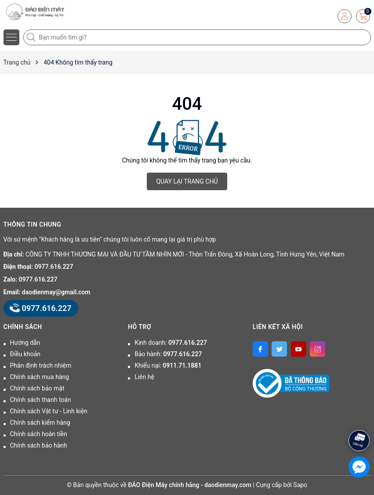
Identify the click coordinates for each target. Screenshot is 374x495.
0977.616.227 (54, 266)
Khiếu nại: (167, 365)
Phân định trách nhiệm (41, 365)
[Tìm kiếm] (32, 37)
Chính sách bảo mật (37, 388)
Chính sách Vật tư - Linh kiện (48, 411)
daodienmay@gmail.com (56, 292)
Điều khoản (25, 354)
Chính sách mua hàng (39, 376)
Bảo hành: (168, 354)
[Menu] (11, 37)
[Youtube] (298, 349)
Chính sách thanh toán (40, 399)
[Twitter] (279, 349)
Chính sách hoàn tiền (38, 433)
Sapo (300, 484)
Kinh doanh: (170, 342)
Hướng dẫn (25, 342)
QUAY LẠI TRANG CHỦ (187, 181)
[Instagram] (317, 349)
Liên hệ (144, 376)
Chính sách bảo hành (38, 445)
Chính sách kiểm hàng (40, 422)
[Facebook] (260, 349)
